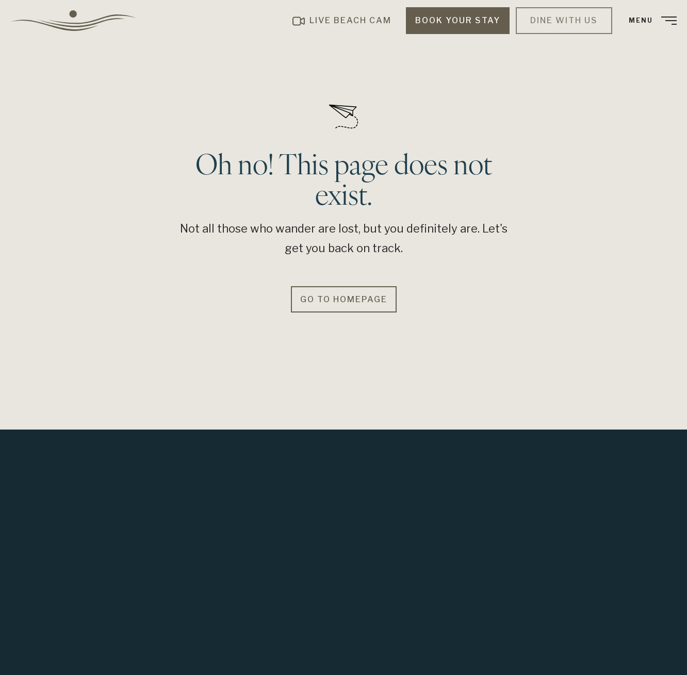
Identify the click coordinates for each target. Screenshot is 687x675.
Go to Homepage (343, 299)
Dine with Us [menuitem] (564, 20)
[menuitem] (77, 20)
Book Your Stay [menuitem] (457, 20)
